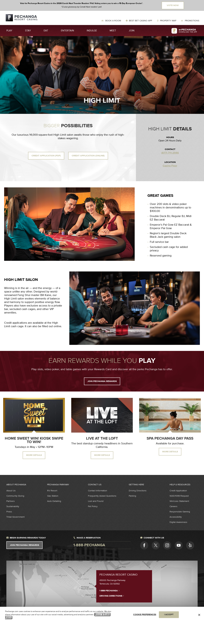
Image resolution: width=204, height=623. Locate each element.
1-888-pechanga (89, 545)
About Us (11, 490)
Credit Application (178, 490)
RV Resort (52, 490)
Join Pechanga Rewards (24, 545)
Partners (10, 501)
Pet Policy (93, 506)
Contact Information (97, 490)
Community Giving (15, 496)
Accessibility (176, 517)
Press (9, 511)
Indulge (92, 30)
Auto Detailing (54, 501)
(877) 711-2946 (170, 153)
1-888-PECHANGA (109, 590)
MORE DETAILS (34, 455)
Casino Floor (170, 165)
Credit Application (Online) (88, 155)
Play (9, 30)
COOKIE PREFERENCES (144, 614)
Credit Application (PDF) (46, 155)
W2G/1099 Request (179, 496)
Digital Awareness (178, 522)
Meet (113, 30)
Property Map (168, 20)
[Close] (199, 614)
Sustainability (12, 506)
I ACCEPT (169, 614)
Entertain (67, 30)
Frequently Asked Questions (102, 496)
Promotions (191, 20)
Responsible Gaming (180, 511)
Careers (173, 506)
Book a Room (113, 20)
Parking (132, 496)
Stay (28, 30)
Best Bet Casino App (140, 20)
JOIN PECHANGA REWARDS (102, 381)
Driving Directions (137, 490)
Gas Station (52, 496)
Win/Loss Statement (179, 501)
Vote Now (173, 5)
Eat (46, 30)
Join (131, 30)
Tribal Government (15, 517)
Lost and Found (95, 501)
